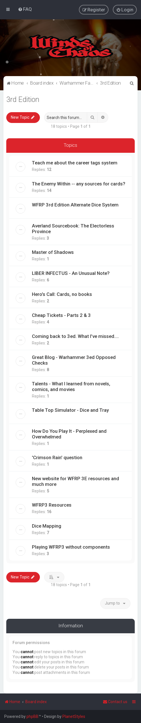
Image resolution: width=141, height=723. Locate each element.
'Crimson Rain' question (57, 457)
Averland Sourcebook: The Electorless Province (73, 228)
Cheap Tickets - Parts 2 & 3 (61, 315)
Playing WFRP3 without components (71, 546)
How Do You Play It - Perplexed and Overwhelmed (69, 433)
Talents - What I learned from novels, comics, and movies (71, 386)
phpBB (32, 716)
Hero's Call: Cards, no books (62, 294)
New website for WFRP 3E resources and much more (75, 481)
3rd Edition (22, 99)
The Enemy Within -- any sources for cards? (78, 183)
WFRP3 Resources (51, 504)
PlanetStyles (73, 716)
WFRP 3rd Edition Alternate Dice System (75, 204)
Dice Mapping (46, 525)
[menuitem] (25, 9)
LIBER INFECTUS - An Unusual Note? (71, 273)
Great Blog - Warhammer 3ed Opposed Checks (74, 359)
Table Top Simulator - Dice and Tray (70, 410)
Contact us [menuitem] (115, 701)
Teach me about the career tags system (74, 162)
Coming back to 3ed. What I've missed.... (75, 336)
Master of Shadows (53, 252)
